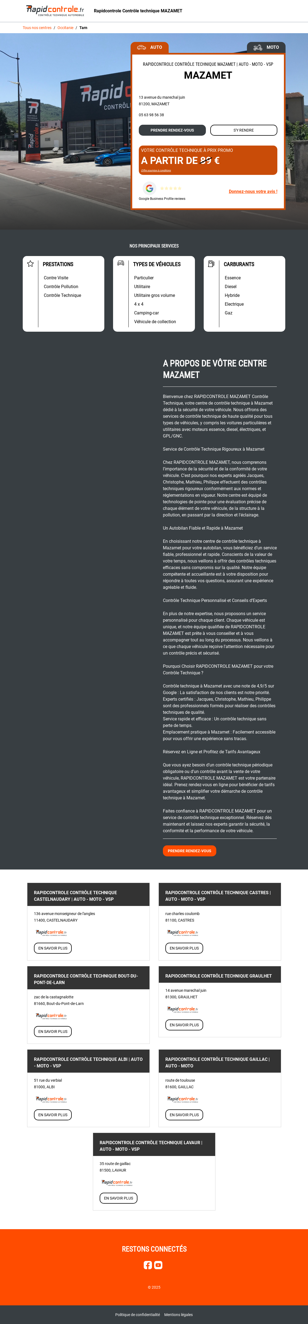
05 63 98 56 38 (151, 115)
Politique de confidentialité (137, 1314)
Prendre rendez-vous (172, 130)
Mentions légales (178, 1314)
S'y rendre (244, 130)
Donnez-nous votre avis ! (253, 191)
